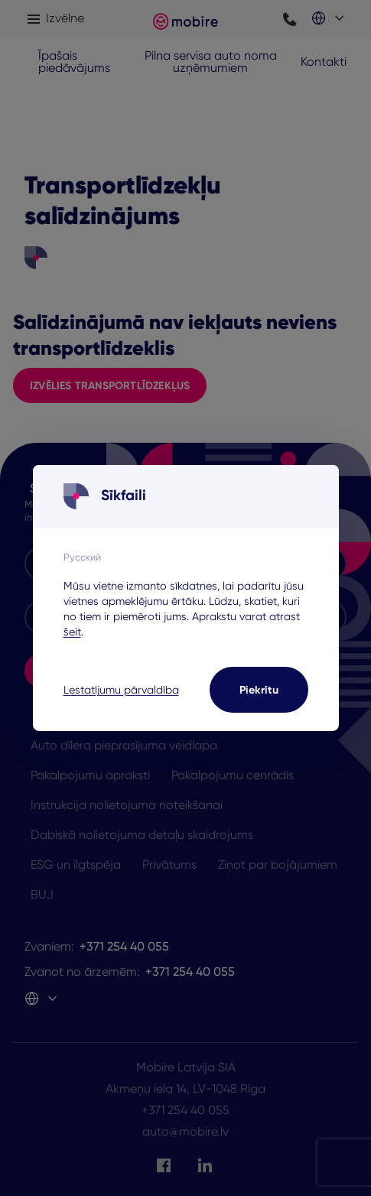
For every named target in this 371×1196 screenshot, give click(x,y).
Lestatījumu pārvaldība (121, 690)
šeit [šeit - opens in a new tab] (72, 632)
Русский (82, 556)
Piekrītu (258, 690)
